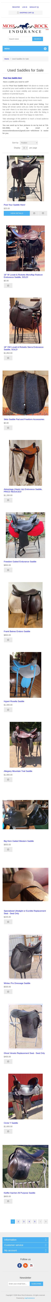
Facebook (19, 1265)
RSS (25, 1265)
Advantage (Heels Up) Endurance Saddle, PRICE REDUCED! (23, 490)
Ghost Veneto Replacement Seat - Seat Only (24, 1053)
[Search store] (20, 39)
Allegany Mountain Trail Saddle (18, 771)
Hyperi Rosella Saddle (14, 701)
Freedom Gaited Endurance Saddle (20, 561)
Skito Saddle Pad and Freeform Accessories (24, 419)
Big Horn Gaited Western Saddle (19, 841)
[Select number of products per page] (25, 148)
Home (6, 59)
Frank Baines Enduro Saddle (17, 631)
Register (16, 7)
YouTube (31, 1265)
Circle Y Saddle (11, 1123)
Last (46, 1221)
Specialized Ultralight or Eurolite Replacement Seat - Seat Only (25, 912)
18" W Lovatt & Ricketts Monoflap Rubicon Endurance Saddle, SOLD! (23, 276)
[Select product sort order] (29, 143)
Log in (24, 7)
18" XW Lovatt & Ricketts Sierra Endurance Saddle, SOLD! (23, 348)
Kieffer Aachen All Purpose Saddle (19, 1193)
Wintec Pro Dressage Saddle (17, 983)
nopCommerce (29, 1298)
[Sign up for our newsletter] (19, 1284)
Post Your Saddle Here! (14, 205)
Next (40, 1221)
